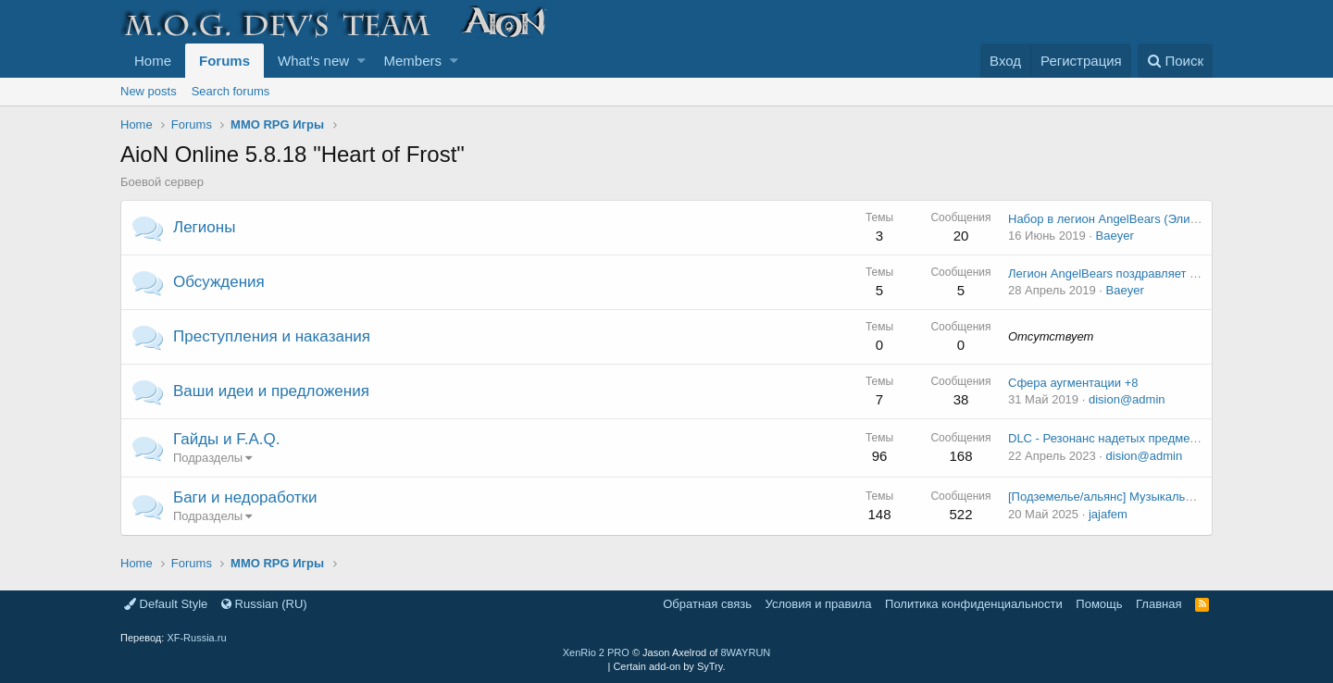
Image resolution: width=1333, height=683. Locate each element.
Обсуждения (219, 282)
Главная (1158, 604)
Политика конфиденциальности (974, 604)
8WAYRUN (745, 652)
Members (413, 60)
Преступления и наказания (271, 336)
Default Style (165, 604)
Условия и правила (819, 604)
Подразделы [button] (208, 458)
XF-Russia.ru (196, 637)
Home (152, 60)
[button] (361, 60)
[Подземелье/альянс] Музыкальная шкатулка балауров (1162, 496)
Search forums (231, 91)
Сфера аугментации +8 (1073, 383)
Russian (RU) (264, 604)
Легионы (204, 227)
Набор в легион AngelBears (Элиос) (1107, 219)
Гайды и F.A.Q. (226, 439)
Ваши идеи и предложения (271, 391)
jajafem (1108, 514)
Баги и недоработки (245, 497)
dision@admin (1127, 399)
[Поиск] (1175, 60)
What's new (313, 60)
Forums (224, 60)
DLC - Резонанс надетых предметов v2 (1116, 438)
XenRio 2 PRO (596, 652)
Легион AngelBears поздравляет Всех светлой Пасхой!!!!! (1166, 273)
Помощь (1099, 604)
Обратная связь (707, 604)
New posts (148, 91)
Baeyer (1115, 235)
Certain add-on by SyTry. (669, 666)
